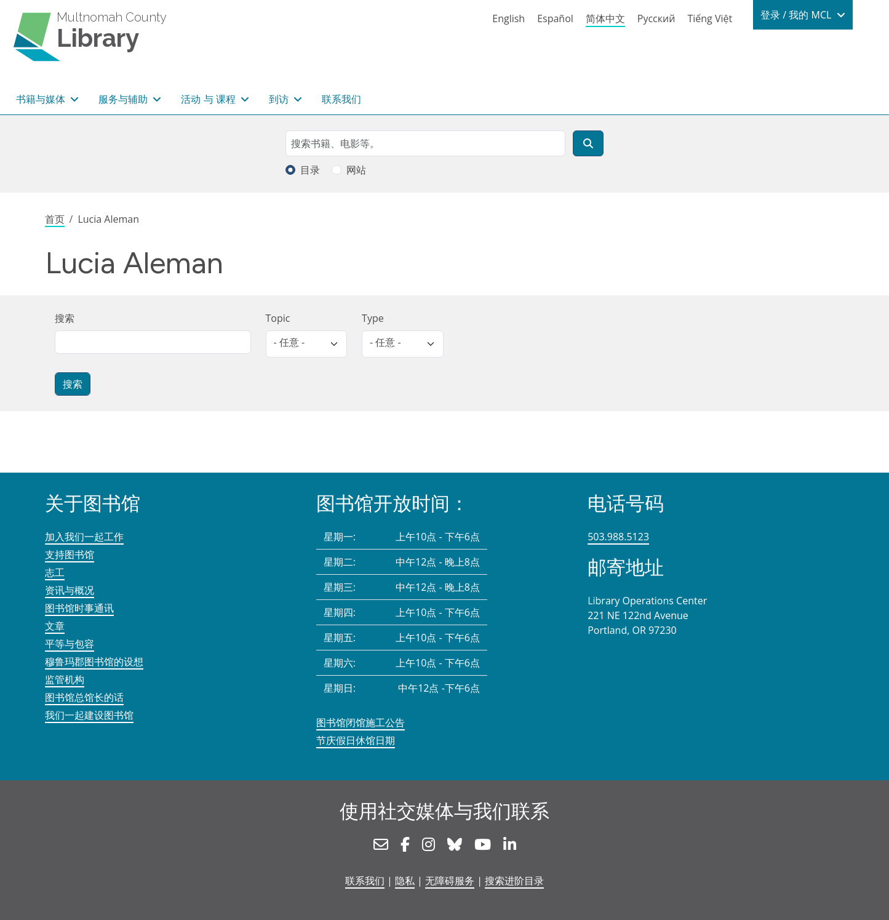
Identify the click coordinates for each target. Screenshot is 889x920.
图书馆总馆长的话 (84, 697)
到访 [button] (280, 99)
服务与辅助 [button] (124, 99)
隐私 (405, 880)
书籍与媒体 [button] (42, 99)
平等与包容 (69, 643)
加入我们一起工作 (84, 536)
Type (373, 318)
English (508, 18)
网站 (356, 170)
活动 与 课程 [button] (209, 99)
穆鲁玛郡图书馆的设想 (94, 661)
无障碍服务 (449, 880)
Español (555, 18)
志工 (55, 572)
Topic (278, 318)
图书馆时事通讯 (79, 608)
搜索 (64, 318)
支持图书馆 (69, 554)
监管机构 (64, 679)
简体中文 (605, 18)
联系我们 (341, 99)
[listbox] (307, 344)
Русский (656, 18)
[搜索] (588, 143)
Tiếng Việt (709, 18)
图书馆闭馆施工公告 (360, 722)
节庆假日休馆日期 (355, 740)
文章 (55, 626)
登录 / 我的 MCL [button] (797, 15)
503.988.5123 (618, 536)
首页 (55, 219)
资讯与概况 (69, 590)
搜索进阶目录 (514, 880)
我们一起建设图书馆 (89, 715)
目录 (310, 170)
